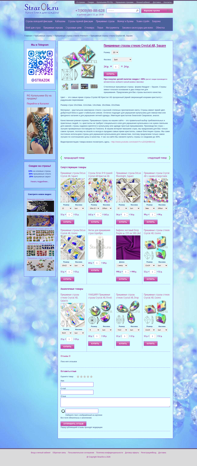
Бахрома (156, 21)
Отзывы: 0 (65, 355)
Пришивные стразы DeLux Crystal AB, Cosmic (73, 231)
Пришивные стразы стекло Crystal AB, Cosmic (157, 231)
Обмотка (160, 27)
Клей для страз (33, 27)
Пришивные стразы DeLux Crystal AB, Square (73, 174)
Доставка (157, 2)
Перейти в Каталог (38, 103)
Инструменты (112, 27)
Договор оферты (132, 454)
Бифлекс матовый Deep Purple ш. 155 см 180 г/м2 (128, 231)
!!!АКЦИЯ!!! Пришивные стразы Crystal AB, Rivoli (100, 296)
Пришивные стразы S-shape (40, 243)
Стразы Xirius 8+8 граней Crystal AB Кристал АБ (100, 174)
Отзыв (63, 396)
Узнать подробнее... (40, 181)
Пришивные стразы (105, 21)
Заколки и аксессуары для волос (137, 27)
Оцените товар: (67, 376)
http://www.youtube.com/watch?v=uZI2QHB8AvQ (133, 142)
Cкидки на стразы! (40, 166)
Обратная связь (59, 454)
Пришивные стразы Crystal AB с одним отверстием (156, 174)
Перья (100, 27)
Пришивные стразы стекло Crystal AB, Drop (127, 296)
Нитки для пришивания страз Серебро (99, 231)
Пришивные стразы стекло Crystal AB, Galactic (70, 297)
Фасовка (107, 60)
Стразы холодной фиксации (39, 21)
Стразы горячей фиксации (80, 21)
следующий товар (159, 158)
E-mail (63, 388)
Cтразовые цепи (73, 27)
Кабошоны (60, 21)
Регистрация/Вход (148, 454)
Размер (107, 52)
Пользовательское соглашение (81, 454)
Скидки (91, 2)
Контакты (168, 2)
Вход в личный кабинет (41, 454)
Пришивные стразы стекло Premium (71, 36)
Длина (121, 262)
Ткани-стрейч (142, 21)
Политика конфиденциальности (109, 454)
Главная (28, 36)
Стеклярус (89, 27)
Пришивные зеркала (53, 27)
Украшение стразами (124, 2)
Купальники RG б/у (105, 2)
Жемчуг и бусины (125, 21)
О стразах (80, 2)
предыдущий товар (72, 158)
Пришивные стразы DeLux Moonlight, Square (128, 174)
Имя (62, 381)
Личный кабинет (143, 2)
